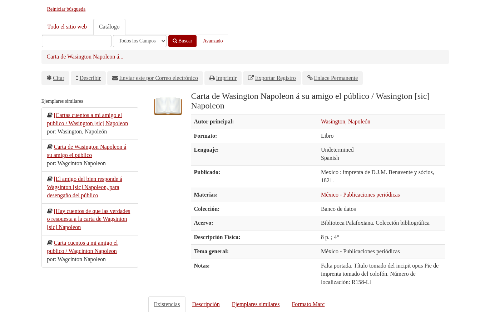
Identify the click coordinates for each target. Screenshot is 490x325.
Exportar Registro (275, 78)
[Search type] (140, 41)
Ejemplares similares (256, 304)
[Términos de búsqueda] (77, 41)
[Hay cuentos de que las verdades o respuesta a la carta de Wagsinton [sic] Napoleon (88, 219)
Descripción (205, 304)
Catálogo (109, 27)
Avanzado (213, 41)
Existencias (167, 304)
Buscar (182, 41)
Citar (58, 78)
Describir (90, 78)
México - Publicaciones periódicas (360, 195)
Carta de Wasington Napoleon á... (85, 57)
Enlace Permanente (336, 78)
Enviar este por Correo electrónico (158, 78)
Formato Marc (308, 304)
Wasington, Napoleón (345, 121)
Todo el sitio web (67, 27)
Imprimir (226, 78)
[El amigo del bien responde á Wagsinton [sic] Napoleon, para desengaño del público (85, 187)
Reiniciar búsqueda (66, 9)
